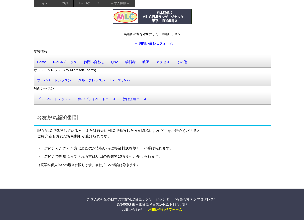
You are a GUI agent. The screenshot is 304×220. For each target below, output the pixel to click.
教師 (145, 62)
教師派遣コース (135, 99)
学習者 (130, 62)
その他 (182, 62)
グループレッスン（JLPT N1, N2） (105, 80)
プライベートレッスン (54, 80)
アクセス (163, 62)
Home (41, 62)
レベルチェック (89, 3)
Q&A (114, 62)
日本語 (63, 3)
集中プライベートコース (97, 99)
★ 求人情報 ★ (120, 3)
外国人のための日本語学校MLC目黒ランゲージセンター (152, 19)
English (43, 3)
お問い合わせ (94, 62)
